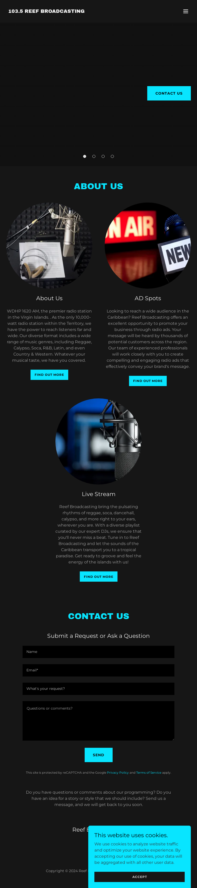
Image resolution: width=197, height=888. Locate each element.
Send (98, 755)
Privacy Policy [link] (118, 772)
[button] (186, 11)
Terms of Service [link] (148, 772)
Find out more (49, 375)
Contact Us (169, 93)
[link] (46, 11)
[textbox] (98, 652)
